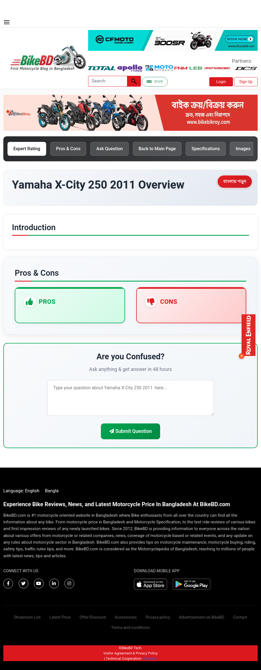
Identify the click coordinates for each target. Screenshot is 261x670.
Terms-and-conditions (130, 627)
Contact (240, 617)
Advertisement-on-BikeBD (201, 617)
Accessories (126, 617)
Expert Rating (26, 148)
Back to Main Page (157, 148)
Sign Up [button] (246, 81)
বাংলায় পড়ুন (234, 181)
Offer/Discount (92, 617)
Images (243, 148)
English (32, 490)
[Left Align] (134, 81)
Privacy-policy (158, 617)
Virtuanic (150, 658)
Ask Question (109, 148)
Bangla (52, 490)
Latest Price (60, 617)
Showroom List (27, 617)
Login (221, 81)
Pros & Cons (68, 148)
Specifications (206, 148)
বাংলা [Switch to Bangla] (155, 81)
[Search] (107, 81)
